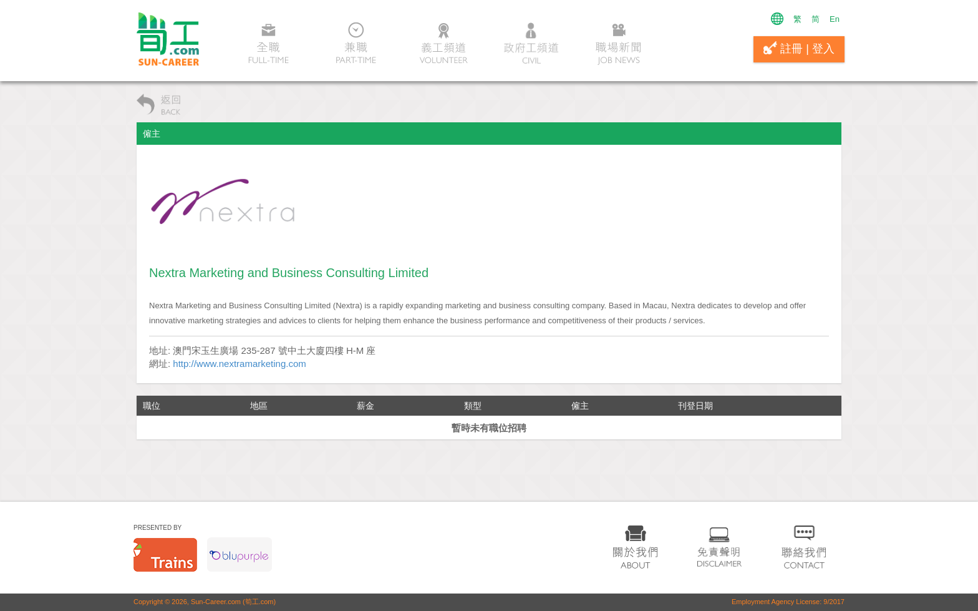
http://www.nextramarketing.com (239, 363)
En (835, 19)
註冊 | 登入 (799, 48)
